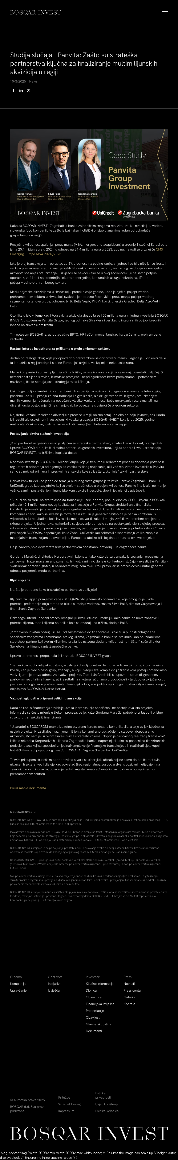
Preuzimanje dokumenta (28, 788)
